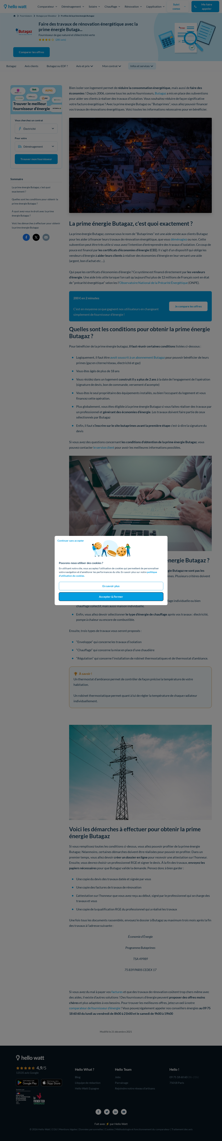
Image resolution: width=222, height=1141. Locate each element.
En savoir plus (111, 586)
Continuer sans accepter (70, 540)
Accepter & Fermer (111, 596)
